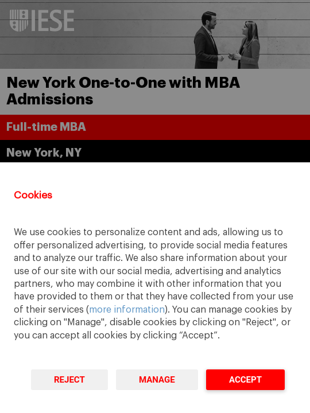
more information (127, 309)
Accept (245, 380)
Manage (157, 380)
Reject (69, 380)
